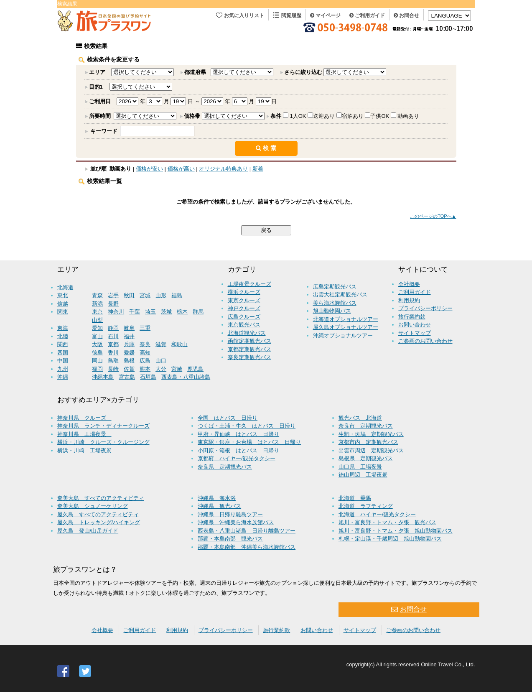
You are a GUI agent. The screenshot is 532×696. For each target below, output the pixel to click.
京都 (113, 344)
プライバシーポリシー (425, 308)
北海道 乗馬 (355, 498)
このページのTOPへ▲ (433, 216)
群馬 (198, 311)
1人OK (298, 116)
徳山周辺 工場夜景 (363, 475)
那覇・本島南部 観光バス (230, 538)
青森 (97, 295)
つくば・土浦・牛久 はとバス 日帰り (246, 426)
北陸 (62, 336)
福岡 (97, 369)
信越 (62, 304)
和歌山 (179, 344)
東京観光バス (244, 324)
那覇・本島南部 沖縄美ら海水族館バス (246, 547)
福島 (176, 295)
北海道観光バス (247, 333)
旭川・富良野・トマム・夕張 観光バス (387, 522)
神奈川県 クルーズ (84, 418)
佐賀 (129, 369)
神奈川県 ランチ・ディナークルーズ (103, 426)
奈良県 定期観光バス (225, 467)
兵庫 (129, 344)
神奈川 (116, 311)
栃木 (182, 311)
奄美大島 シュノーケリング (92, 506)
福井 (129, 336)
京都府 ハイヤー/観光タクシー (236, 458)
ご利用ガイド (367, 15)
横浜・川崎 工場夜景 (84, 450)
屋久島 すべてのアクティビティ (98, 514)
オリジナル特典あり (223, 169)
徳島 (97, 352)
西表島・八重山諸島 (185, 377)
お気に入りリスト (244, 15)
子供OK (379, 116)
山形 (160, 295)
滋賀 (160, 344)
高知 (145, 352)
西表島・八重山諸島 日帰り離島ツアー (246, 531)
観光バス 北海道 (360, 418)
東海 (62, 328)
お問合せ (406, 15)
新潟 (97, 304)
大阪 (97, 344)
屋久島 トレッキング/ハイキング (98, 522)
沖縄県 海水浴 (217, 498)
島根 (129, 360)
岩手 (113, 295)
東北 (62, 295)
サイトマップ (414, 333)
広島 (145, 360)
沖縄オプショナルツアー (343, 335)
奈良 (145, 344)
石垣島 (148, 377)
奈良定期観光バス (249, 357)
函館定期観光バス (249, 341)
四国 (62, 352)
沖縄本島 (103, 377)
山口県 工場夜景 (360, 467)
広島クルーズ (244, 317)
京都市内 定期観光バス (368, 442)
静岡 (113, 328)
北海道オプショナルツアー (345, 319)
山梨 (97, 320)
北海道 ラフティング (366, 506)
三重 (145, 328)
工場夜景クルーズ (249, 284)
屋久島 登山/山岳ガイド (88, 531)
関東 (62, 311)
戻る (266, 230)
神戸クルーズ (244, 308)
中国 (62, 360)
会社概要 (409, 284)
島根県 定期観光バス (366, 458)
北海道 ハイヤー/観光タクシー (377, 514)
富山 (97, 336)
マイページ (325, 15)
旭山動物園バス (332, 311)
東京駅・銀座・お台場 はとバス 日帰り (249, 442)
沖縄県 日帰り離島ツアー (230, 514)
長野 (113, 304)
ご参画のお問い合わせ (425, 341)
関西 (62, 344)
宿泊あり (353, 116)
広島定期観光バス (334, 286)
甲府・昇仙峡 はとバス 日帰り (238, 434)
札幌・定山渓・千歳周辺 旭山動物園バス (390, 538)
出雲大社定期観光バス (340, 294)
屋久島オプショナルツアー (345, 327)
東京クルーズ (244, 300)
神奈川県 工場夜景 (84, 434)
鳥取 (113, 360)
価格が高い (181, 169)
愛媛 (129, 352)
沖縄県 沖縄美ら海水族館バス (236, 522)
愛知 (97, 328)
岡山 (97, 360)
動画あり (408, 116)
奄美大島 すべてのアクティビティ (100, 498)
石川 (113, 336)
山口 (160, 360)
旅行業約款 (411, 317)
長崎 (113, 369)
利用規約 (409, 300)
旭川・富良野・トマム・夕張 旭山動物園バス (396, 531)
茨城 (166, 311)
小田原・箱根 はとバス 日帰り (238, 450)
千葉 (134, 311)
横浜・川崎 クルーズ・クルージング (103, 442)
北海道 (65, 287)
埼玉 (150, 311)
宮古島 (127, 377)
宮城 (145, 295)
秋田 (129, 295)
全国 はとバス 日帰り (227, 418)
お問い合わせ (414, 324)
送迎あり (324, 116)
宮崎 (176, 369)
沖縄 (62, 377)
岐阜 (129, 328)
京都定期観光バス (249, 349)
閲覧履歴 (291, 15)
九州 (62, 369)
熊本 (145, 369)
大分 (160, 369)
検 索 (266, 148)
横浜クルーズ (244, 292)
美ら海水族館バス (334, 303)
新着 (257, 169)
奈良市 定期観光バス (366, 426)
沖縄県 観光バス (219, 506)
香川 (113, 352)
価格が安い (149, 169)
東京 (97, 311)
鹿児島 (195, 369)
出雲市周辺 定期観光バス (374, 450)
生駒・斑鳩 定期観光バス (371, 434)
